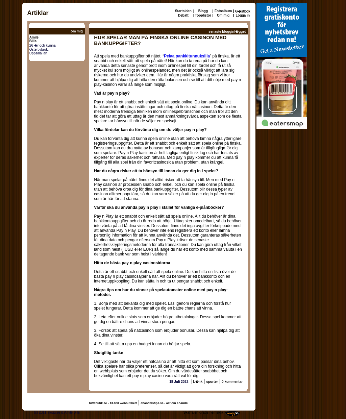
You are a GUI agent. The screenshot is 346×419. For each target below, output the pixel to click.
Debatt (183, 15)
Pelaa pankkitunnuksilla (187, 56)
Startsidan (183, 11)
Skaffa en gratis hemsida (203, 412)
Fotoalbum (223, 11)
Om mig (223, 15)
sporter (212, 382)
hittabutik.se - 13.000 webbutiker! (113, 403)
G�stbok (242, 11)
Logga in (243, 15)
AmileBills (34, 39)
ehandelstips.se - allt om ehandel (164, 403)
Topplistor (203, 15)
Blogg (203, 11)
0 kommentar (232, 382)
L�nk (197, 382)
